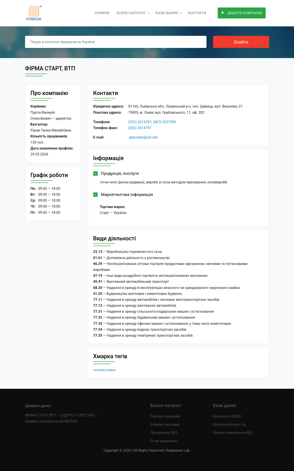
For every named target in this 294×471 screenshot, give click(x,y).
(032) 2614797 (140, 122)
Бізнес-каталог (131, 13)
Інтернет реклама (164, 424)
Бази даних (167, 13)
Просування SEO (164, 433)
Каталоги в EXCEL (228, 416)
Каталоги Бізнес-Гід (229, 424)
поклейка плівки (104, 370)
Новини (102, 13)
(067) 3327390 (164, 122)
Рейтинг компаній (165, 416)
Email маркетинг (163, 441)
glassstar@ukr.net (143, 137)
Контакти (197, 13)
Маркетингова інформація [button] (127, 194)
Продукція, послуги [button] (120, 173)
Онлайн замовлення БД (232, 433)
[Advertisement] (53, 292)
